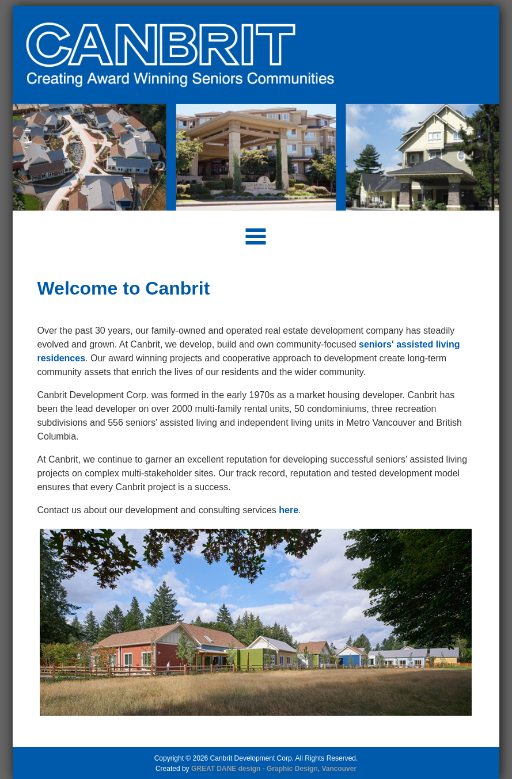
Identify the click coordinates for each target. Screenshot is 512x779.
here (288, 510)
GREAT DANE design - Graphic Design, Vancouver (273, 769)
